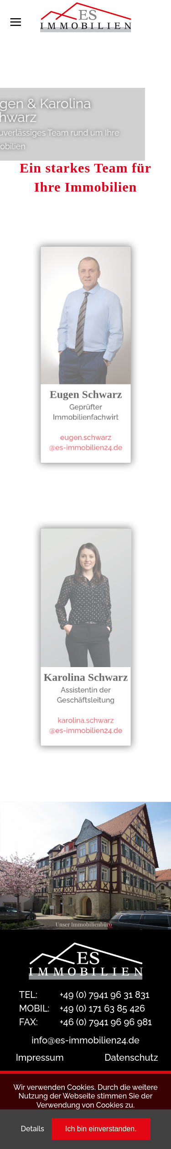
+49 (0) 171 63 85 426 (102, 1008)
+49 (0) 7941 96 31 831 (105, 994)
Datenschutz (131, 1057)
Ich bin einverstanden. (101, 1129)
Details (32, 1128)
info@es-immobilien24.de (85, 1040)
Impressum (40, 1057)
